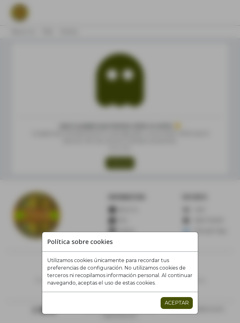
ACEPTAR (177, 303)
